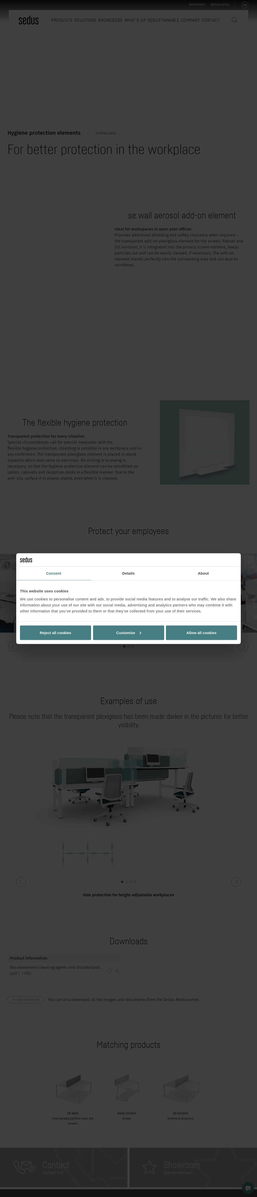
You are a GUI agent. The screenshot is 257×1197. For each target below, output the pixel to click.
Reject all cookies (55, 632)
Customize (128, 632)
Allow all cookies (201, 632)
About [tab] (203, 573)
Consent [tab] (53, 573)
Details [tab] (128, 573)
